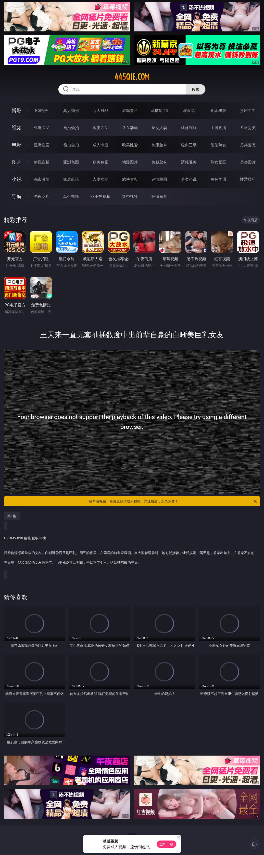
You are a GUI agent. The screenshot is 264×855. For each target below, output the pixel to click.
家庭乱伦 (71, 179)
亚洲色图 (71, 162)
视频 (17, 127)
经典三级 (189, 145)
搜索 (196, 89)
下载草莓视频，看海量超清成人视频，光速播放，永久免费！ (171, 501)
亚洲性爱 (42, 145)
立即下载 (166, 844)
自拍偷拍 (71, 127)
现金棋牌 (218, 110)
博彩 (17, 110)
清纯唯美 (189, 162)
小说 (17, 179)
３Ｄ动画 (130, 127)
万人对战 (100, 110)
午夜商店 (42, 196)
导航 (17, 196)
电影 (17, 144)
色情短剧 (159, 196)
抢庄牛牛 (248, 110)
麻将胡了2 (159, 110)
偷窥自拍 (42, 162)
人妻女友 (100, 179)
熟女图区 (218, 162)
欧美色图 (100, 162)
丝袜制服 (189, 127)
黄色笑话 (218, 179)
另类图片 (248, 162)
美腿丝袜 (159, 162)
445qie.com (132, 77)
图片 (17, 162)
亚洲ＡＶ (42, 127)
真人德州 (71, 110)
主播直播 (218, 127)
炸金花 (189, 110)
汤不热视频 (100, 196)
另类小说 (189, 179)
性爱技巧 (248, 179)
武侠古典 (130, 179)
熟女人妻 (159, 127)
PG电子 (41, 110)
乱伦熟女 (218, 145)
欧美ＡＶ (100, 127)
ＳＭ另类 (248, 127)
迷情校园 (159, 179)
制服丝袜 (159, 145)
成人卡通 (100, 145)
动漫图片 (130, 162)
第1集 (11, 516)
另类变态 (248, 145)
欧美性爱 (130, 145)
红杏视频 (130, 196)
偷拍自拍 (71, 145)
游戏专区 (130, 110)
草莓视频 (71, 196)
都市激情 (42, 179)
